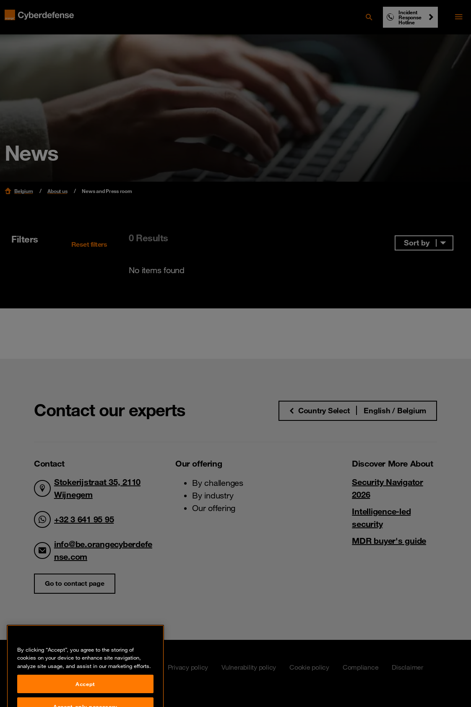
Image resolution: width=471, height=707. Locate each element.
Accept (85, 693)
